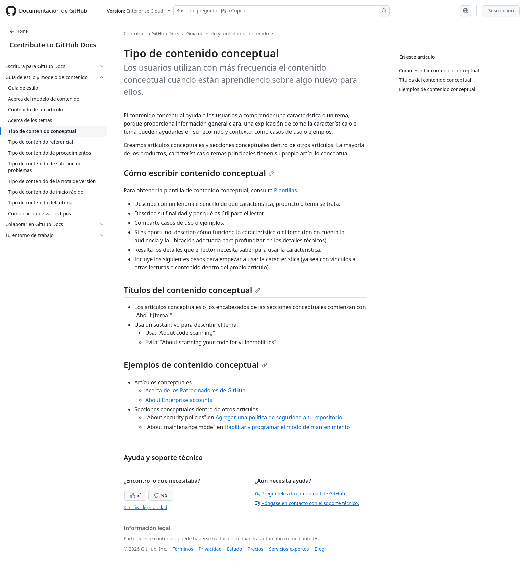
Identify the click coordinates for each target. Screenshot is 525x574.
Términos (183, 549)
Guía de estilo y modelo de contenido (227, 33)
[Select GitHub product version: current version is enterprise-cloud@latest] (138, 11)
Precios (256, 549)
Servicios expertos (289, 549)
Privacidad (210, 549)
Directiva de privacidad (145, 507)
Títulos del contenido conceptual (192, 289)
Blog (320, 549)
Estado (234, 549)
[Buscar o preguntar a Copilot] (281, 10)
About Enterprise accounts (178, 400)
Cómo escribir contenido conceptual (199, 173)
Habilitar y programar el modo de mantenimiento (287, 427)
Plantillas (285, 190)
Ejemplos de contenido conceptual (195, 364)
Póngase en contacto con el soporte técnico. (307, 503)
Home (18, 31)
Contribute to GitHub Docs (52, 44)
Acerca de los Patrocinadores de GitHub (195, 390)
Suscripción (501, 10)
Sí (135, 495)
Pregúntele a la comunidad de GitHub (300, 493)
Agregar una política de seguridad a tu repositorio (279, 417)
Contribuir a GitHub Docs (151, 33)
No (160, 495)
